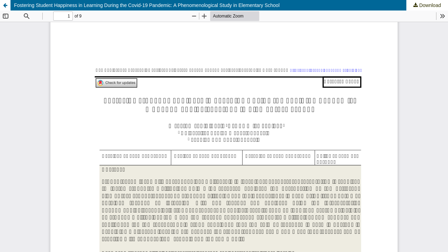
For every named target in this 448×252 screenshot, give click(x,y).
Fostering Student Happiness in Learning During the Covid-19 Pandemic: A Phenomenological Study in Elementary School (147, 5)
